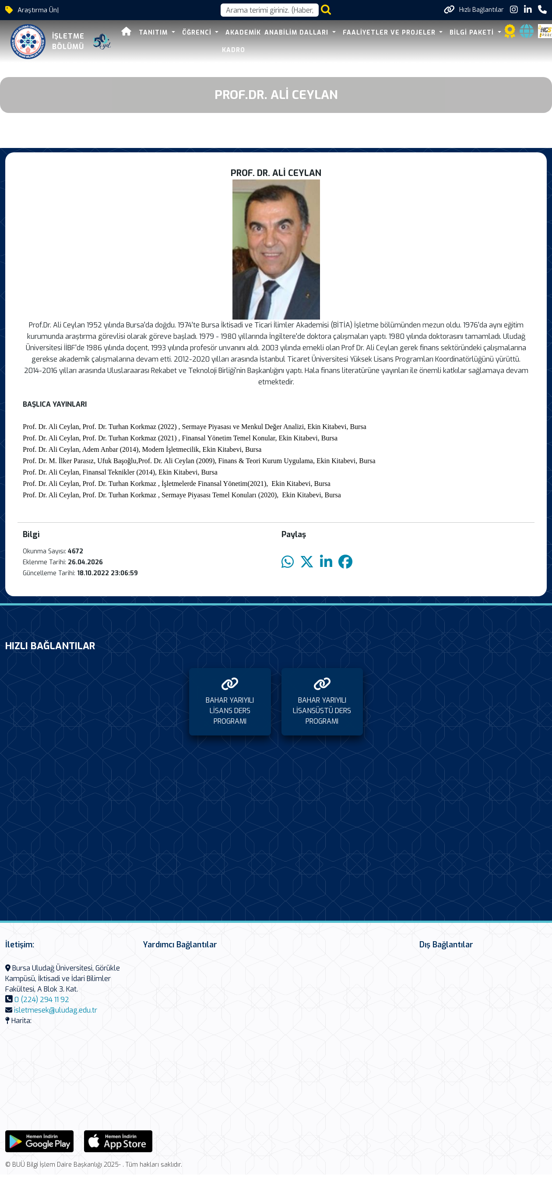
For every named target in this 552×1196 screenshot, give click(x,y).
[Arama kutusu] (270, 10)
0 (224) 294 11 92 (41, 999)
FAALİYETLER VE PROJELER (390, 32)
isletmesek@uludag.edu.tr (55, 1010)
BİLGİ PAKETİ (473, 32)
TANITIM (154, 32)
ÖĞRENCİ (198, 32)
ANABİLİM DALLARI (297, 32)
